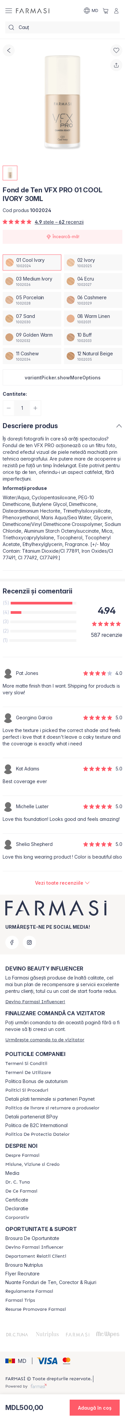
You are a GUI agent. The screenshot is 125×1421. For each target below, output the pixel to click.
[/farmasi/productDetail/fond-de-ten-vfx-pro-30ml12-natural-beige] (93, 356)
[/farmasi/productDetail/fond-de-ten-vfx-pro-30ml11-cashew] (32, 356)
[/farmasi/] (32, 10)
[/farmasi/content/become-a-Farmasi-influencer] (34, 1247)
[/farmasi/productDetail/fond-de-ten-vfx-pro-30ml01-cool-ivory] (32, 262)
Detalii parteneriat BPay (31, 1116)
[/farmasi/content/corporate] (17, 1217)
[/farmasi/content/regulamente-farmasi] (29, 1291)
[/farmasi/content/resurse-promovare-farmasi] (35, 1309)
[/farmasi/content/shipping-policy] (52, 1108)
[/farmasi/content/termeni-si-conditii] (26, 1063)
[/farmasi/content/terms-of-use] (28, 1072)
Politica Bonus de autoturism (36, 1081)
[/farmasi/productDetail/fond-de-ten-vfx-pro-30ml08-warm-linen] (93, 319)
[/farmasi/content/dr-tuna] (17, 1182)
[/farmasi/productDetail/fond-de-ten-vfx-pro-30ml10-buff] (93, 337)
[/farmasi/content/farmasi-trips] (20, 1300)
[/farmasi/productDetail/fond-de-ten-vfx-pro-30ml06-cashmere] (93, 300)
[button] (62, 377)
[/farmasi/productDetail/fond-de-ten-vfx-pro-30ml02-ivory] (93, 262)
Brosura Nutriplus (24, 1265)
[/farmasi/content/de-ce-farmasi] (21, 1191)
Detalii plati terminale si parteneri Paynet (50, 1099)
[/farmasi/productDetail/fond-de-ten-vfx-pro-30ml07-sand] (32, 319)
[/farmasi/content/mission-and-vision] (32, 1164)
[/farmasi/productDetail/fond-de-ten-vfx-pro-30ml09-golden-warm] (32, 337)
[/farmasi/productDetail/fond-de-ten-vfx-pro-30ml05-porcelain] (32, 300)
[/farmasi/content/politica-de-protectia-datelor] (37, 1134)
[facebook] (12, 942)
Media (12, 1173)
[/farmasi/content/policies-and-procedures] (26, 1090)
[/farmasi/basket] (105, 10)
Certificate (16, 1200)
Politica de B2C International (36, 1125)
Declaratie (16, 1208)
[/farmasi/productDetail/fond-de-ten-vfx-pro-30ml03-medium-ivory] (32, 281)
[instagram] (29, 942)
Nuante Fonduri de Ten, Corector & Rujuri (50, 1282)
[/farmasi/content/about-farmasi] (22, 1155)
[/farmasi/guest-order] (44, 1040)
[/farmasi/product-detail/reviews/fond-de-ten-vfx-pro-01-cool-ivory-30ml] (62, 883)
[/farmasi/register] (35, 1002)
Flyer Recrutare (22, 1273)
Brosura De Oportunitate (32, 1238)
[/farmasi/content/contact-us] (35, 1256)
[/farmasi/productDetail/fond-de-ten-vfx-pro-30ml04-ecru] (93, 281)
